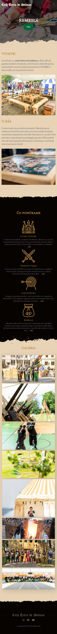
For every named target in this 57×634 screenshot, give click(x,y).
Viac (29, 27)
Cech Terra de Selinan (16, 4)
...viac (29, 247)
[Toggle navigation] (54, 4)
